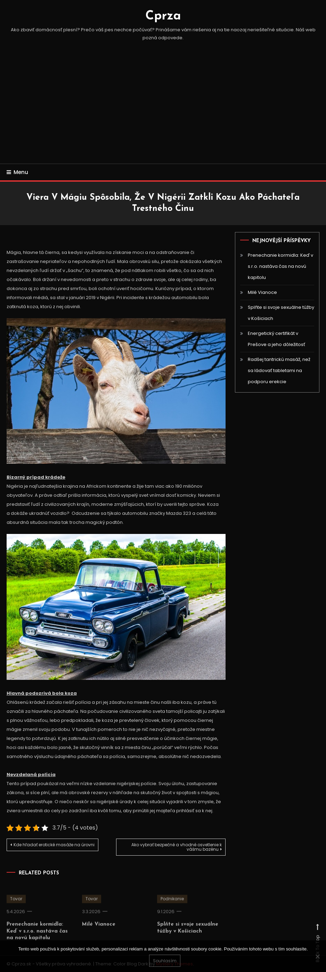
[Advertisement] (163, 111)
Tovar (16, 905)
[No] (317, 956)
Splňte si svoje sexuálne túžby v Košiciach (281, 313)
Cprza (163, 16)
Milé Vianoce (98, 930)
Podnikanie (172, 905)
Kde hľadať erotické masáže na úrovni (54, 845)
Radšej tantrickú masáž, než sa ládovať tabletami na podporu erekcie (279, 370)
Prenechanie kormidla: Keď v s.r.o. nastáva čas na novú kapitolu (37, 937)
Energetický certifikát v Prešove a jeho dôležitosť (276, 339)
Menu (17, 172)
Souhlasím (165, 961)
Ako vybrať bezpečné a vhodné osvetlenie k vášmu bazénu (176, 847)
